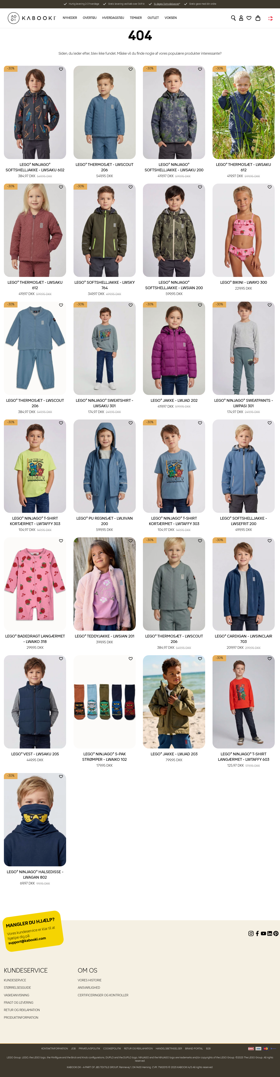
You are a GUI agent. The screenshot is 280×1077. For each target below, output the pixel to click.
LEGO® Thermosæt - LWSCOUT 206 (104, 171)
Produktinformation (21, 1017)
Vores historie (90, 980)
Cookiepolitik (112, 1048)
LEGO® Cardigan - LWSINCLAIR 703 (243, 642)
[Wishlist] (249, 18)
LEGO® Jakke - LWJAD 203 (174, 757)
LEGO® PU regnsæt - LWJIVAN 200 (104, 524)
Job (73, 1048)
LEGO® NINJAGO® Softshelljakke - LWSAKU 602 (35, 171)
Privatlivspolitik (89, 1048)
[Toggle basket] (258, 18)
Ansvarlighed (89, 987)
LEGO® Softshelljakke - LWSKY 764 (104, 289)
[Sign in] (241, 18)
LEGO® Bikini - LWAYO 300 (243, 286)
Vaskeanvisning (16, 995)
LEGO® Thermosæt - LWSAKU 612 (243, 171)
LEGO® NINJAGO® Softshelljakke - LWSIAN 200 (174, 289)
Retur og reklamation (22, 1010)
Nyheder (70, 18)
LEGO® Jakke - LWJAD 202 (174, 404)
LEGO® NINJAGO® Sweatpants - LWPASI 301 (243, 407)
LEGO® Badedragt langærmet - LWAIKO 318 (35, 642)
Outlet (153, 18)
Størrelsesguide (17, 987)
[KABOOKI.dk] (32, 18)
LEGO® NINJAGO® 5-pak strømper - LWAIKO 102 (104, 760)
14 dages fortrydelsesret (166, 4)
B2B (208, 1048)
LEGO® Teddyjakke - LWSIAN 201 (104, 639)
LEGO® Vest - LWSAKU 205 (35, 757)
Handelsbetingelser (169, 1048)
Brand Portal (194, 1048)
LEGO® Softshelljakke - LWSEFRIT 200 (243, 524)
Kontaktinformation (54, 1048)
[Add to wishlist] (61, 69)
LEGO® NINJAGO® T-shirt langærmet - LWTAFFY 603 (243, 760)
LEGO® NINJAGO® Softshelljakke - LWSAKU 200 (174, 171)
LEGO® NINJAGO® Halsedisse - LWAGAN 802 (35, 878)
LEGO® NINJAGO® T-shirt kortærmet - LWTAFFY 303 (35, 524)
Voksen (171, 18)
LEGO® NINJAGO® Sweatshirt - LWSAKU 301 (104, 407)
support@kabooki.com (27, 940)
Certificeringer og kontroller (103, 995)
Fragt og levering (18, 1002)
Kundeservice (15, 980)
